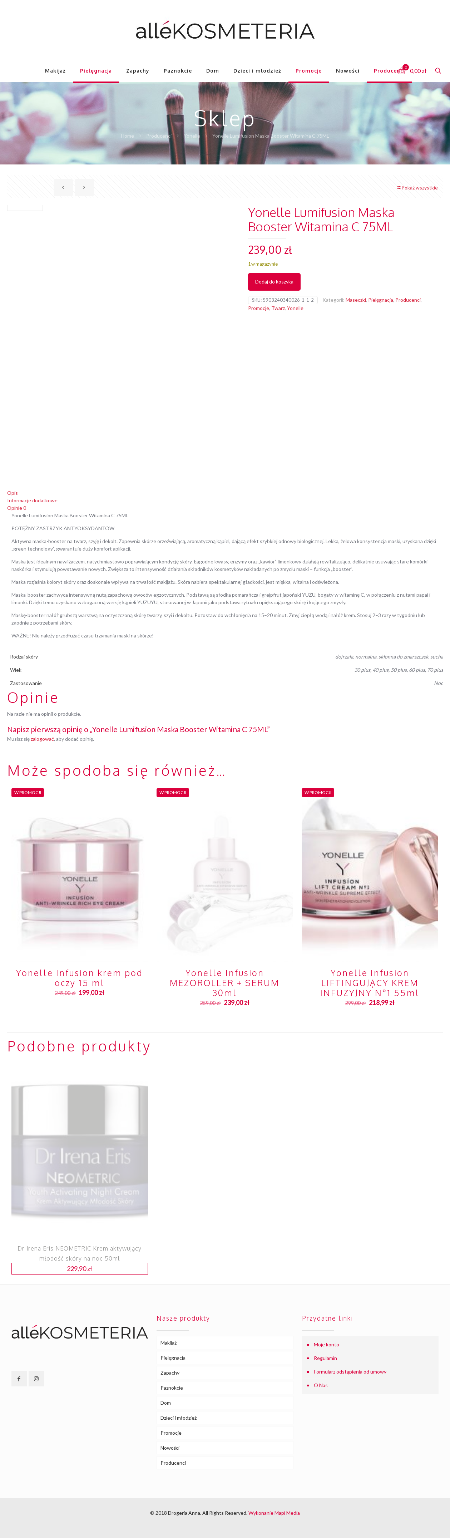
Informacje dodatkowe (32, 500)
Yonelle (192, 136)
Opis (12, 493)
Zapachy (169, 1373)
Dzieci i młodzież (178, 1418)
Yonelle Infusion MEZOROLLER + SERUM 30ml (225, 982)
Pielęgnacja (380, 300)
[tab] (225, 493)
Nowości (169, 1448)
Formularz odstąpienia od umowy (350, 1372)
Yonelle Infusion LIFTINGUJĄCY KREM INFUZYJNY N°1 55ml (370, 982)
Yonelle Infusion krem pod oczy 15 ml (79, 977)
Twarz (278, 308)
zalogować (42, 739)
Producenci (159, 136)
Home (127, 136)
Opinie (16, 508)
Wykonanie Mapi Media (274, 1513)
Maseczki (356, 300)
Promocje (258, 308)
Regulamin (325, 1358)
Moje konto (326, 1344)
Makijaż (168, 1343)
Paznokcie (171, 1388)
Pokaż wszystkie (417, 187)
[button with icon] (19, 1378)
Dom (165, 1403)
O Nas (321, 1385)
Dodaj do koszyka (274, 281)
